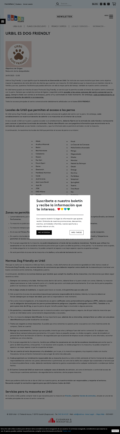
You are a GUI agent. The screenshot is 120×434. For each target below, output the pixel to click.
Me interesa (44, 232)
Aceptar (115, 430)
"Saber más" (67, 431)
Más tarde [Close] (76, 232)
